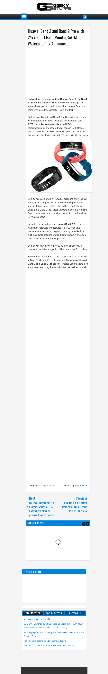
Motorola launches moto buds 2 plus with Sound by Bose (49, 645)
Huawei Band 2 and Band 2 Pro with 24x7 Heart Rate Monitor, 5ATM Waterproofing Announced (56, 37)
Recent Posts (33, 613)
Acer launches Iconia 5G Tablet (37, 619)
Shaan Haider (82, 485)
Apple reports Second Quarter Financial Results (45, 641)
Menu (24, 17)
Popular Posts (54, 613)
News (53, 485)
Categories (75, 613)
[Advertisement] (55, 70)
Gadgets (44, 485)
